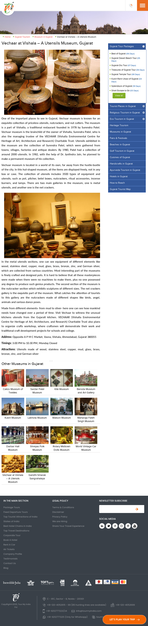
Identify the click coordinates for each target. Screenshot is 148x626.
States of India (11, 521)
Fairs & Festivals (118, 138)
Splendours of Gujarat (126, 86)
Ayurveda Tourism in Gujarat (125, 170)
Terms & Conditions (63, 507)
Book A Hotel (10, 540)
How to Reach (117, 183)
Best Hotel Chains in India (17, 526)
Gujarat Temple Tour (125, 74)
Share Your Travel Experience (68, 526)
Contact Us (9, 563)
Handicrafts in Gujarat (121, 163)
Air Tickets (9, 549)
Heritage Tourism (119, 125)
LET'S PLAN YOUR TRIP (124, 619)
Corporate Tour (11, 535)
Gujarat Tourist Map (120, 189)
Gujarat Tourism (22, 37)
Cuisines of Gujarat (120, 157)
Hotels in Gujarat (119, 176)
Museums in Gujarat (120, 131)
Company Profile (12, 554)
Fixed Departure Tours (15, 512)
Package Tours (11, 507)
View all (119, 95)
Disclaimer (58, 512)
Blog (5, 568)
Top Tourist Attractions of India (20, 516)
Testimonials (10, 558)
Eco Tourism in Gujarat (122, 119)
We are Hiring (59, 521)
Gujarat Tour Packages (122, 46)
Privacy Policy (59, 516)
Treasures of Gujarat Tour (128, 70)
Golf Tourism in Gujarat (122, 151)
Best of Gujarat (123, 53)
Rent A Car (9, 544)
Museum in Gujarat (43, 37)
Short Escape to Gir (125, 90)
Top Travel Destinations (16, 530)
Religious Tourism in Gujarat (125, 112)
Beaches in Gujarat (120, 144)
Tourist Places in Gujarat (123, 106)
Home (7, 37)
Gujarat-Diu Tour (123, 65)
